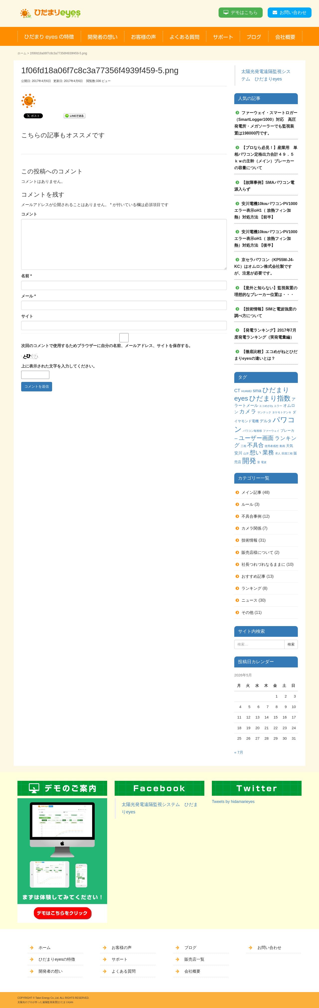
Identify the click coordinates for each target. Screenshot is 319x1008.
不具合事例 (251, 516)
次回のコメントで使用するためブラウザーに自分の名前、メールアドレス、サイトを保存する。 (107, 346)
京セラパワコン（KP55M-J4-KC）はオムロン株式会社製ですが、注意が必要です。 (264, 266)
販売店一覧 (194, 959)
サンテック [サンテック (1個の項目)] (264, 412)
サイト (27, 316)
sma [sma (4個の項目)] (257, 390)
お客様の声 (122, 947)
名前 (26, 276)
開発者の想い (51, 971)
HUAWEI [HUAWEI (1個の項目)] (246, 391)
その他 (247, 612)
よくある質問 (124, 971)
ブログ (190, 947)
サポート (120, 959)
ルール (247, 504)
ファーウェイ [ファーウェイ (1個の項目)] (271, 430)
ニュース (249, 600)
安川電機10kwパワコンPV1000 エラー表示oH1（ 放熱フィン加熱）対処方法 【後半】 (267, 238)
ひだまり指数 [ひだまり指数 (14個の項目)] (270, 398)
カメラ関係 (251, 528)
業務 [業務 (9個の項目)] (268, 452)
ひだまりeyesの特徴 (57, 959)
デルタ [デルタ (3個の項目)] (266, 421)
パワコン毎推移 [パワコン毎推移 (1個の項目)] (252, 430)
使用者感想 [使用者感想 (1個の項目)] (271, 445)
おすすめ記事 (253, 576)
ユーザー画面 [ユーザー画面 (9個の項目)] (256, 438)
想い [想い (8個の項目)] (255, 452)
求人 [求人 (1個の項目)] (278, 453)
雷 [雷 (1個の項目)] (258, 462)
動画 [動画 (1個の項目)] (282, 445)
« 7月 (238, 752)
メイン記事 (251, 492)
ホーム (21, 53)
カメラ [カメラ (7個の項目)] (247, 411)
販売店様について (257, 552)
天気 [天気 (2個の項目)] (289, 446)
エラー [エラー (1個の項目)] (278, 405)
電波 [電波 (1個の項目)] (263, 462)
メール (28, 296)
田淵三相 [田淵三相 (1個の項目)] (287, 453)
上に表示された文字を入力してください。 (59, 366)
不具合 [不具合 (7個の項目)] (255, 445)
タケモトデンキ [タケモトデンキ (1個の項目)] (281, 412)
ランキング (251, 588)
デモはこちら (244, 12)
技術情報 (249, 540)
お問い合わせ (293, 12)
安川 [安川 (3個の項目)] (238, 453)
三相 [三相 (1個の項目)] (243, 445)
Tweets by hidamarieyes (233, 801)
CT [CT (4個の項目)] (237, 390)
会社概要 (192, 971)
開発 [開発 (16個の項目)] (249, 461)
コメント (29, 214)
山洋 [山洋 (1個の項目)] (246, 453)
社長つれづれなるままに (263, 564)
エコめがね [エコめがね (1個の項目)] (266, 405)
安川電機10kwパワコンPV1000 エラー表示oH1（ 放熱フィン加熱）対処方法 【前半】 (267, 210)
